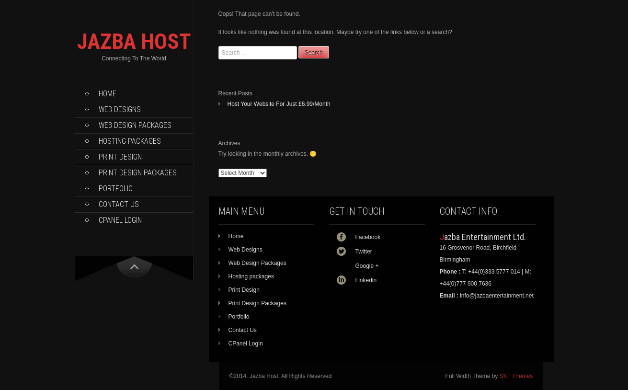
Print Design (120, 156)
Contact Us (119, 204)
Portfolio (116, 188)
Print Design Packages (138, 172)
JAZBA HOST (134, 41)
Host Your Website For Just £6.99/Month (279, 104)
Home (107, 93)
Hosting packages (130, 141)
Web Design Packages (135, 125)
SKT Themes (516, 376)
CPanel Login (120, 220)
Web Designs (120, 109)
